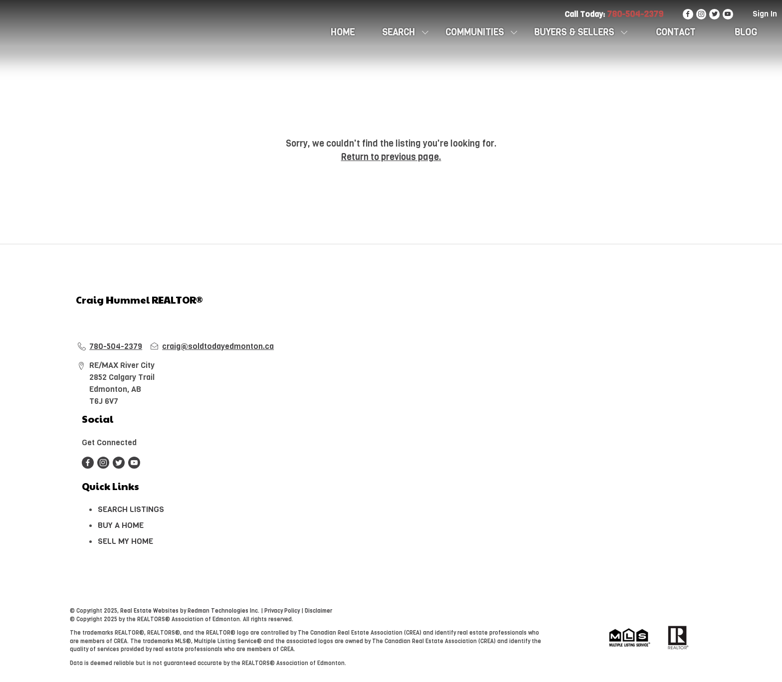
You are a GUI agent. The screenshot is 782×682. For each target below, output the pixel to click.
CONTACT (675, 32)
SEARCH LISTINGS (131, 509)
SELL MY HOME (125, 541)
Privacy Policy (282, 611)
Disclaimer (318, 611)
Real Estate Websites (150, 611)
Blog (746, 32)
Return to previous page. (391, 157)
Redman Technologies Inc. (224, 611)
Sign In (765, 13)
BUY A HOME (121, 525)
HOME (343, 32)
